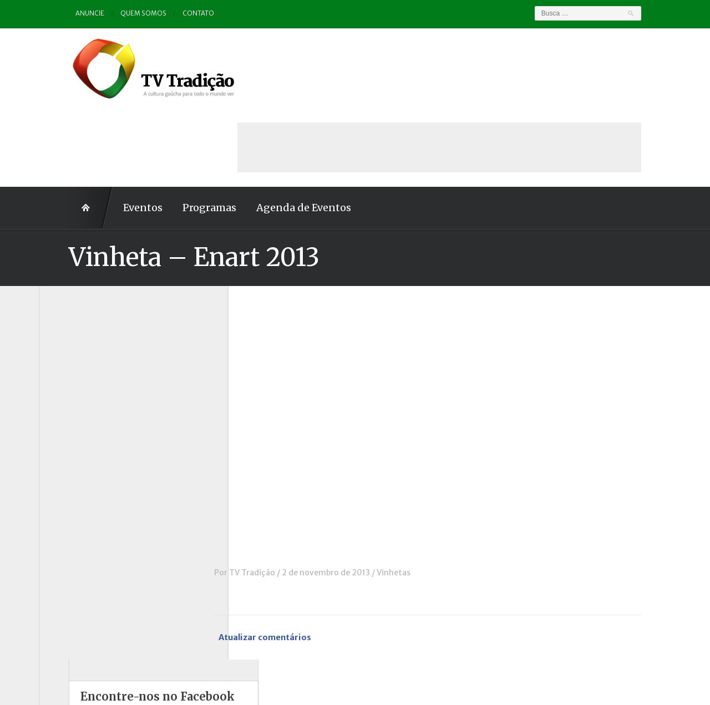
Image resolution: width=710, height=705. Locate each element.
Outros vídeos (77, 482)
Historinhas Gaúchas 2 (92, 451)
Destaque (68, 390)
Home (61, 129)
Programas (179, 128)
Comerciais (71, 375)
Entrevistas (72, 421)
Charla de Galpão (82, 359)
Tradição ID (72, 558)
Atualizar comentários (296, 559)
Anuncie (60, 13)
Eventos (113, 128)
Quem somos (114, 13)
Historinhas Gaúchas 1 (91, 436)
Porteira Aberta (80, 512)
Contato (169, 13)
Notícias (66, 466)
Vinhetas (423, 494)
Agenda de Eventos (273, 128)
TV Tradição (282, 494)
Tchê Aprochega (80, 543)
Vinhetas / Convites (87, 589)
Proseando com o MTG (93, 528)
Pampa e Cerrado (82, 497)
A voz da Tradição (84, 329)
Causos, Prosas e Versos (95, 344)
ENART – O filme (81, 405)
